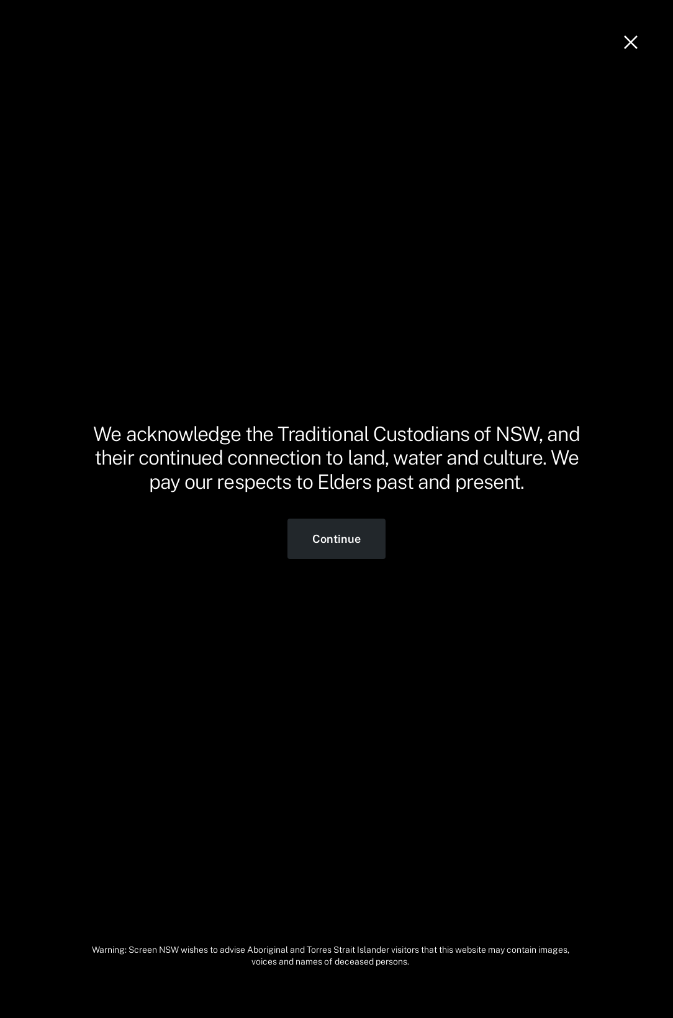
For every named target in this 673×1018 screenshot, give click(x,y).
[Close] (630, 42)
